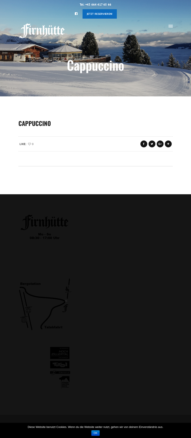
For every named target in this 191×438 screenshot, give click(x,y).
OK (95, 433)
